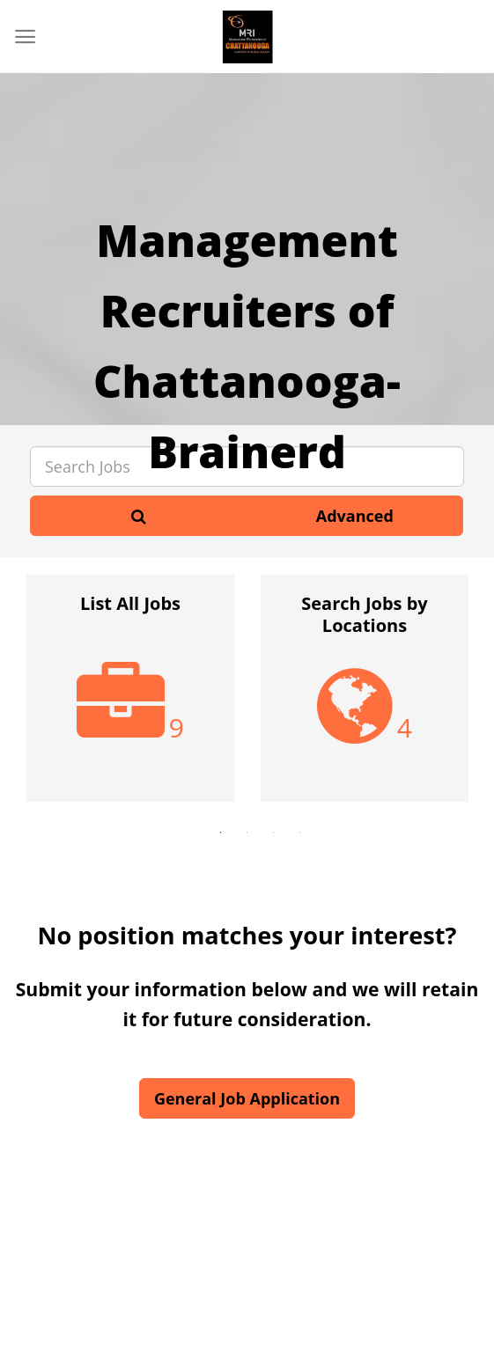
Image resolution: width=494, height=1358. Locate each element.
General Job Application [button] (247, 1098)
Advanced (355, 515)
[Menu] (25, 36)
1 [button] (221, 832)
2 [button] (247, 832)
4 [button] (300, 832)
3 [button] (274, 832)
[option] (130, 697)
